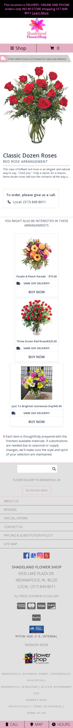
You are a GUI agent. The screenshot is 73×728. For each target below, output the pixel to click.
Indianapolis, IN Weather (19, 686)
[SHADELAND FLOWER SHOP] (36, 38)
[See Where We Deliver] (36, 490)
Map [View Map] (36, 724)
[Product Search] (37, 469)
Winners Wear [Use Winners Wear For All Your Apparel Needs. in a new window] (36, 645)
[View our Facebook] (26, 557)
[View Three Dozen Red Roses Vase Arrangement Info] (36, 318)
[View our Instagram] (40, 557)
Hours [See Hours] (61, 724)
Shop (18, 48)
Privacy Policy (19, 706)
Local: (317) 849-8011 (36, 586)
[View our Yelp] (47, 557)
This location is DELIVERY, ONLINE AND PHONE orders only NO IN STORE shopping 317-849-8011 (36, 9)
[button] (36, 629)
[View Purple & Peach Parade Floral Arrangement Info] (36, 253)
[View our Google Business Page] (33, 557)
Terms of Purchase (48, 706)
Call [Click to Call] (12, 724)
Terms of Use (36, 713)
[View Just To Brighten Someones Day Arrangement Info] (36, 383)
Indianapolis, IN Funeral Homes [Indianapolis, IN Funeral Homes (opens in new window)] (25, 673)
